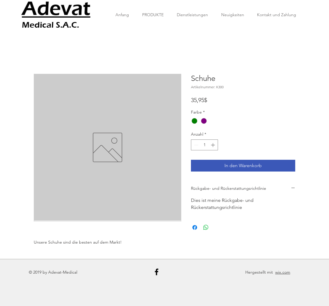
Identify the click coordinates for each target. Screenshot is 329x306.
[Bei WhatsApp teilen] (205, 227)
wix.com (282, 272)
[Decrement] (195, 145)
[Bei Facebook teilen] (194, 227)
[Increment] (213, 145)
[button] (152, 15)
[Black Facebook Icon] (156, 271)
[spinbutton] (204, 145)
